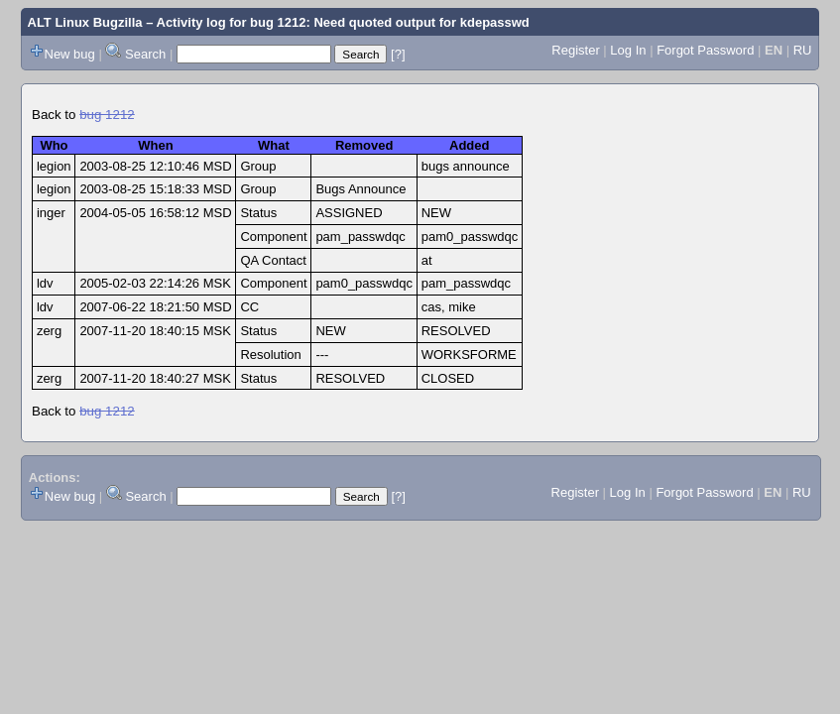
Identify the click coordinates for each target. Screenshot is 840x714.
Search (145, 54)
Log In (628, 50)
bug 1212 (107, 114)
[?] (398, 54)
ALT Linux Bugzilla (85, 22)
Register (575, 50)
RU (802, 50)
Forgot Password (705, 50)
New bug (70, 54)
